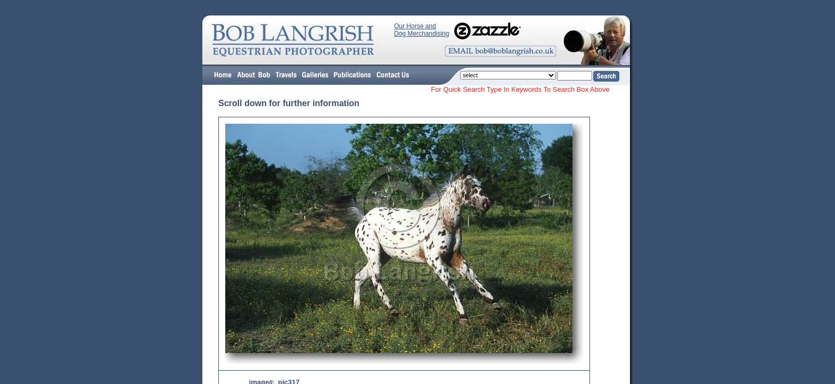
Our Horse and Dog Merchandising (421, 29)
